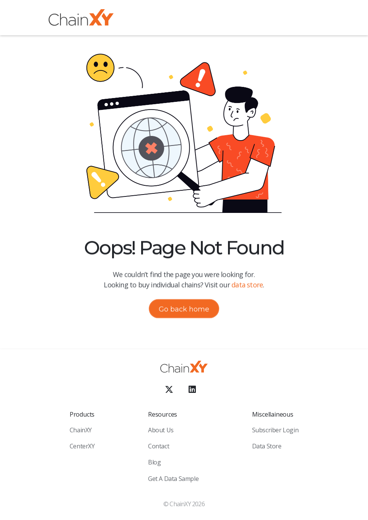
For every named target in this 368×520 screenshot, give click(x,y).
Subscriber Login (275, 430)
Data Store (267, 446)
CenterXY (82, 446)
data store (247, 284)
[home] (81, 19)
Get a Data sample (173, 478)
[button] (313, 19)
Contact (158, 446)
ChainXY (81, 430)
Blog (154, 462)
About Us (161, 430)
